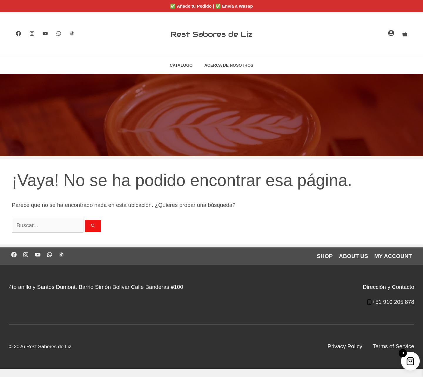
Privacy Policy (345, 346)
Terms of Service (393, 346)
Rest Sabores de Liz (212, 34)
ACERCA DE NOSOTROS (229, 65)
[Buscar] (93, 226)
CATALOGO (181, 65)
